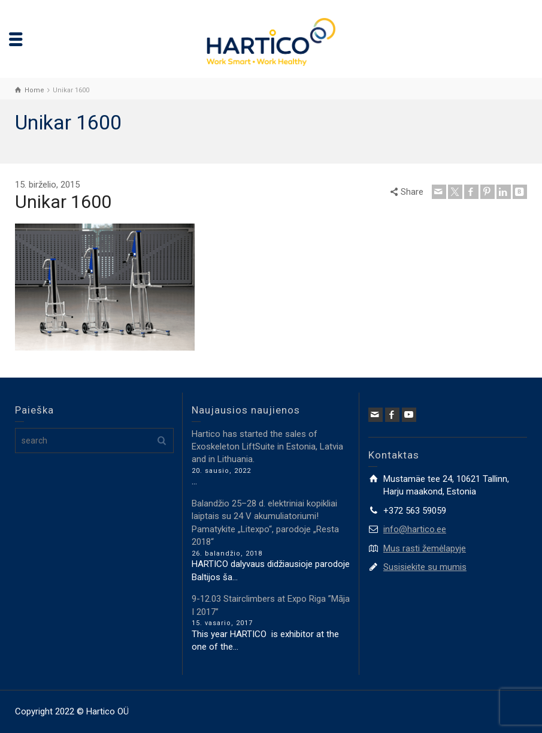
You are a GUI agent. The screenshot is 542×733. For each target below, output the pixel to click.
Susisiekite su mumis (425, 567)
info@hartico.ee (414, 529)
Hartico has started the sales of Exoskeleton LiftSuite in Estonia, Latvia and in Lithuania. (267, 447)
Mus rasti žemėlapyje (424, 548)
